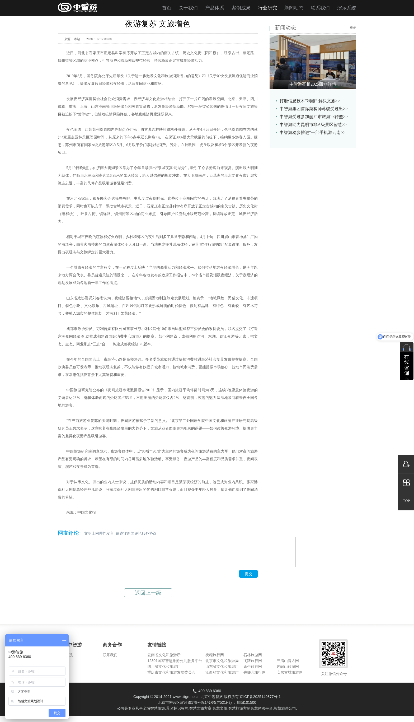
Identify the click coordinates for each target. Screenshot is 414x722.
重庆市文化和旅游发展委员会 (171, 678)
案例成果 (241, 8)
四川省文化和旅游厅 (164, 672)
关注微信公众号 (334, 679)
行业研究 (267, 8)
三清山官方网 (288, 666)
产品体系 (214, 8)
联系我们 (320, 8)
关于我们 (188, 8)
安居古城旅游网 (290, 678)
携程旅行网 (214, 660)
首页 (166, 8)
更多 (353, 27)
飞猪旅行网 (252, 666)
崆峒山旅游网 (288, 672)
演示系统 (346, 8)
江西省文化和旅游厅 (222, 678)
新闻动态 (293, 8)
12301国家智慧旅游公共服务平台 (174, 666)
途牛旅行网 (252, 672)
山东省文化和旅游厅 (222, 672)
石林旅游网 (252, 660)
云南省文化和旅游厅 (164, 660)
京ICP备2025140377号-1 (260, 702)
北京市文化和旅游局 (222, 666)
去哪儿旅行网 (254, 678)
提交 (248, 579)
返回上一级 (148, 598)
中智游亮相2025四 (312, 84)
